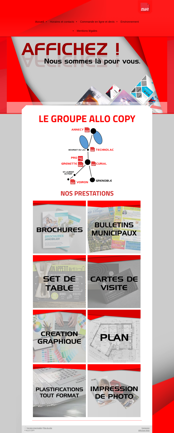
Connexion (146, 428)
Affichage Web (144, 430)
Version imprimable (33, 428)
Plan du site (47, 428)
